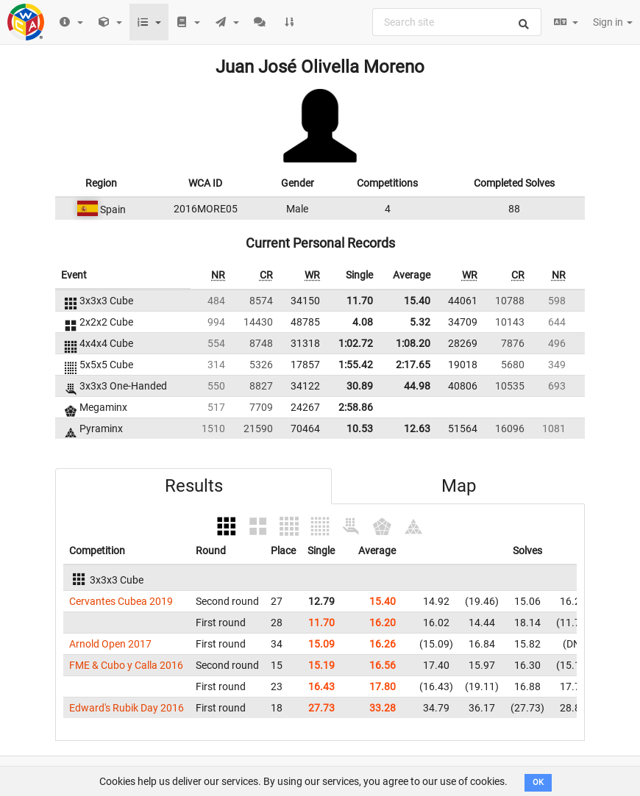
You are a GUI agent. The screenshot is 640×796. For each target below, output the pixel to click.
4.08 (362, 322)
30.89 (359, 386)
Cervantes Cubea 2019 (121, 601)
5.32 (420, 322)
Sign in (613, 22)
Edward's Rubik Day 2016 (126, 708)
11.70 (359, 300)
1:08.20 (413, 343)
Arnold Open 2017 (110, 644)
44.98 (417, 386)
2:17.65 (413, 364)
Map (458, 486)
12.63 (417, 428)
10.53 (359, 428)
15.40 (417, 300)
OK (538, 782)
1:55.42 (355, 364)
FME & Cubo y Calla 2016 (126, 665)
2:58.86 (355, 407)
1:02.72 (355, 343)
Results (194, 486)
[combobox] (456, 22)
